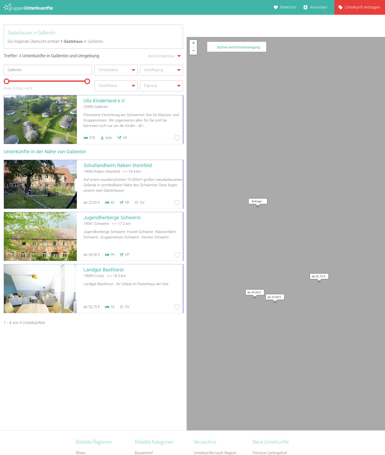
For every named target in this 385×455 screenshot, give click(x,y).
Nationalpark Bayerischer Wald (102, 375)
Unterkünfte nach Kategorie (217, 368)
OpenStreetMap (373, 187)
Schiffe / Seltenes (150, 400)
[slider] (6, 80)
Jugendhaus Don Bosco (273, 394)
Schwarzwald (87, 400)
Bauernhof (144, 355)
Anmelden (318, 7)
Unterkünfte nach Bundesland (219, 362)
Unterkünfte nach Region (215, 355)
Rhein (81, 355)
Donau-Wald (86, 362)
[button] (256, 61)
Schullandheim (148, 413)
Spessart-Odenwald (93, 387)
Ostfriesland (86, 381)
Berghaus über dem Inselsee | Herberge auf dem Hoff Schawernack (278, 368)
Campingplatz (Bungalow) (157, 387)
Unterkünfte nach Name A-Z (218, 381)
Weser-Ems (85, 413)
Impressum (208, 438)
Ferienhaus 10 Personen (156, 362)
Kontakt (153, 438)
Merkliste (288, 7)
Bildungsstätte (147, 368)
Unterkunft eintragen (362, 7)
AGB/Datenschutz (179, 438)
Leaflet (340, 187)
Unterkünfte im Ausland (214, 387)
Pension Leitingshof (270, 355)
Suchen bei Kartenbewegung (238, 47)
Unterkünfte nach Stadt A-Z (217, 375)
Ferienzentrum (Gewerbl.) (156, 394)
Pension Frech (265, 387)
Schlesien (84, 394)
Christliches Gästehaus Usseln (279, 381)
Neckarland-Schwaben (95, 407)
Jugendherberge (149, 407)
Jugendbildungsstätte (154, 381)
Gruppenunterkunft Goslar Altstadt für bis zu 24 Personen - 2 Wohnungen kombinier (280, 407)
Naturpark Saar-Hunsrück (98, 368)
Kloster (141, 375)
